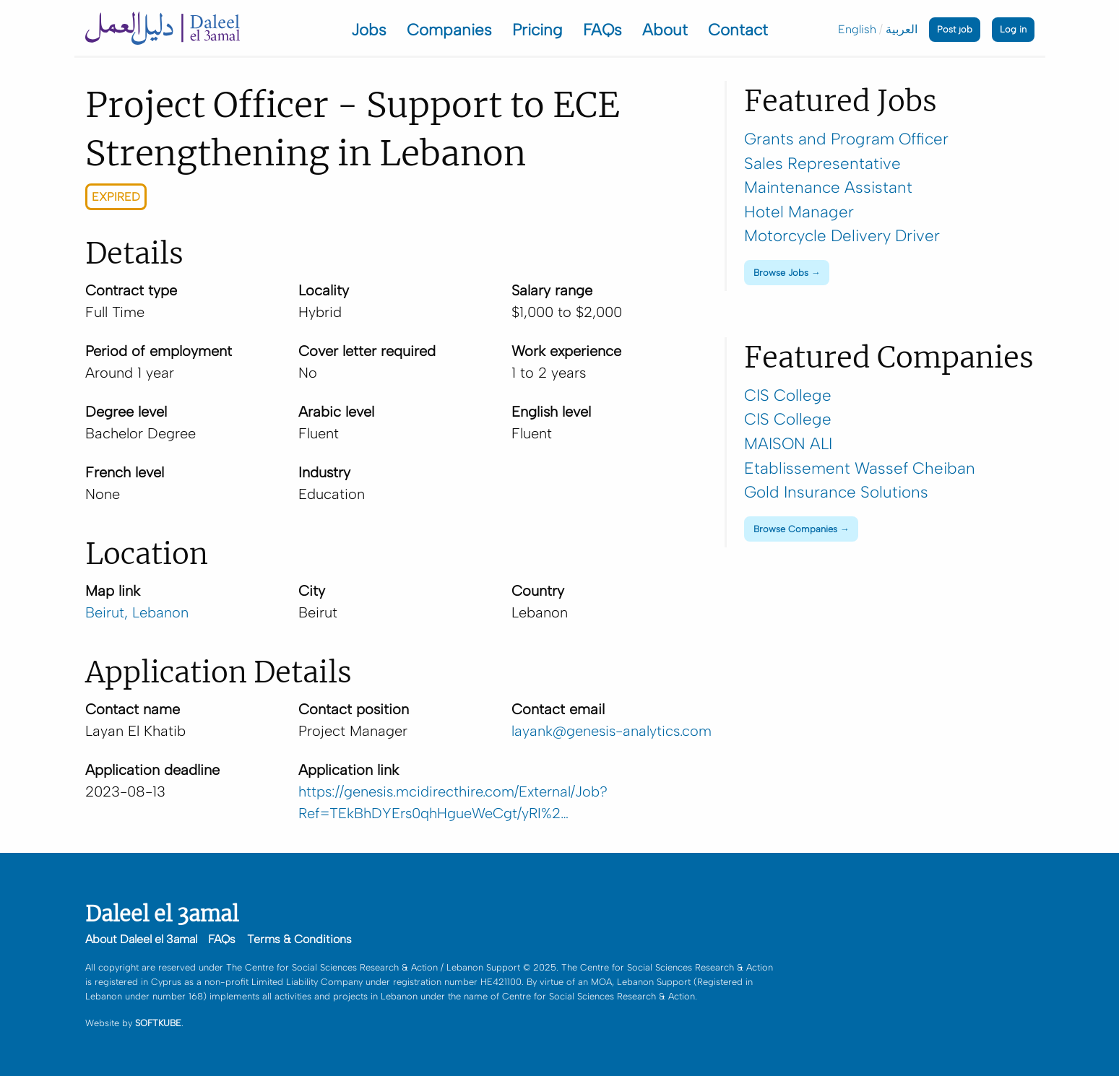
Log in (1013, 29)
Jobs (368, 30)
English (857, 29)
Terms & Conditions (299, 939)
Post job (954, 29)
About (665, 30)
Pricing (537, 30)
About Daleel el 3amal (141, 939)
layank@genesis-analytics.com (611, 730)
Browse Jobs (780, 272)
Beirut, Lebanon (137, 612)
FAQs (602, 30)
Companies (449, 30)
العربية (901, 29)
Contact (738, 30)
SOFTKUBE (158, 1023)
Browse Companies (795, 529)
